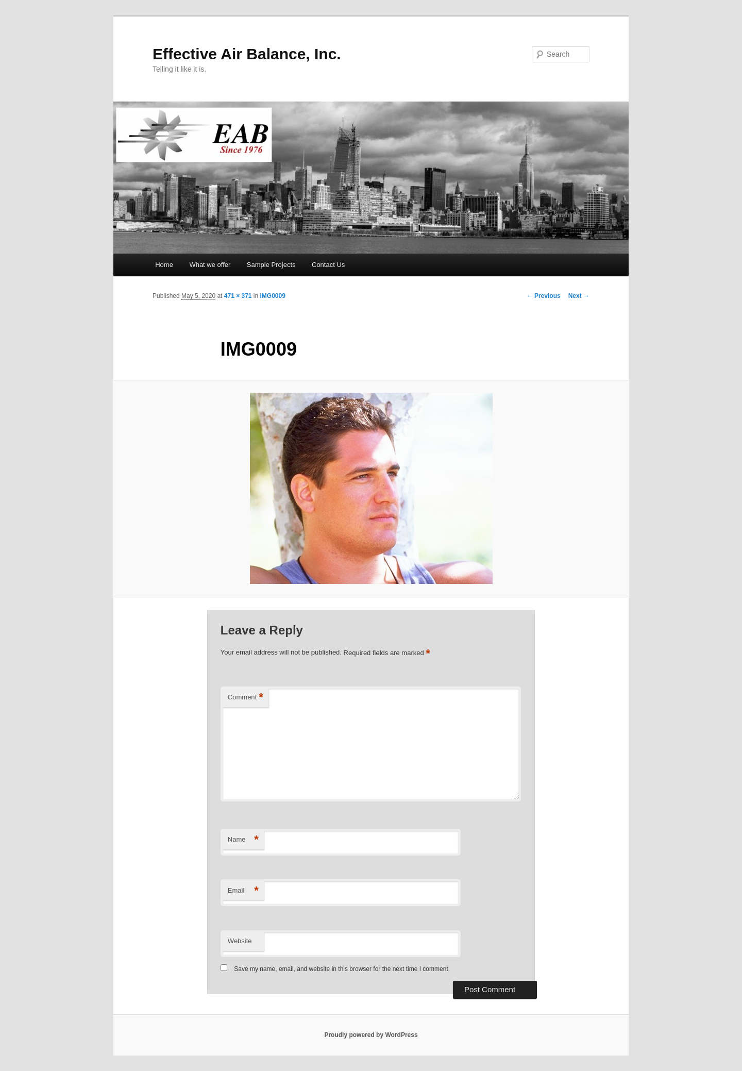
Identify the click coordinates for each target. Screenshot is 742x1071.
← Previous (544, 295)
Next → (578, 295)
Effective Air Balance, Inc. (247, 53)
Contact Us (328, 265)
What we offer (209, 265)
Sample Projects (271, 265)
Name (243, 839)
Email (243, 890)
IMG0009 (272, 295)
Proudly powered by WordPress (370, 1035)
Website (240, 941)
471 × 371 (238, 295)
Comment (245, 697)
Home (164, 265)
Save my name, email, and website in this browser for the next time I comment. (342, 969)
